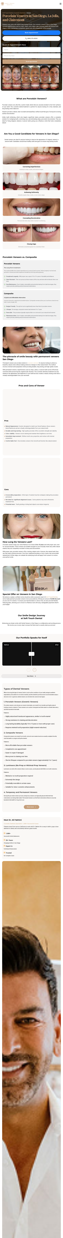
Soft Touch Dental (7, 13)
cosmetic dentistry (33, 363)
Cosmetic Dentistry (19, 13)
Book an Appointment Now (14, 45)
